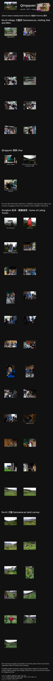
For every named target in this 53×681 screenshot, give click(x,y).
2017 (28, 9)
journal (22, 9)
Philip (18, 677)
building (9, 675)
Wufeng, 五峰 (18, 678)
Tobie (29, 677)
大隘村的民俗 (10, 33)
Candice (8, 677)
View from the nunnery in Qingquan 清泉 (29, 161)
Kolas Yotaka (10, 160)
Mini (16, 677)
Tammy (25, 677)
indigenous (14, 675)
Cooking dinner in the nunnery (10, 186)
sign (22, 675)
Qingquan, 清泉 (11, 678)
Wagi (32, 677)
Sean (22, 677)
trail (25, 675)
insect (19, 675)
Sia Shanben (10, 223)
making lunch (30, 419)
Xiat (35, 677)
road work (30, 223)
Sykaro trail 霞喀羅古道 (10, 247)
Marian (12, 677)
